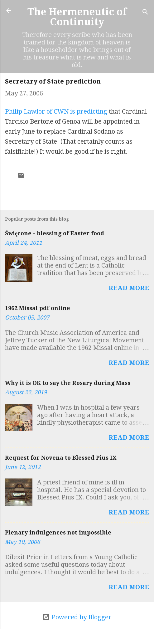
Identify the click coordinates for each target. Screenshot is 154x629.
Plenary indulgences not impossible (58, 532)
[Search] (145, 12)
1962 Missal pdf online (37, 308)
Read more (128, 288)
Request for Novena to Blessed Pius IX (60, 457)
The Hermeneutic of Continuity (77, 17)
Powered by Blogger (77, 617)
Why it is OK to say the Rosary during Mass (67, 383)
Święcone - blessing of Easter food (54, 233)
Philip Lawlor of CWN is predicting (56, 111)
